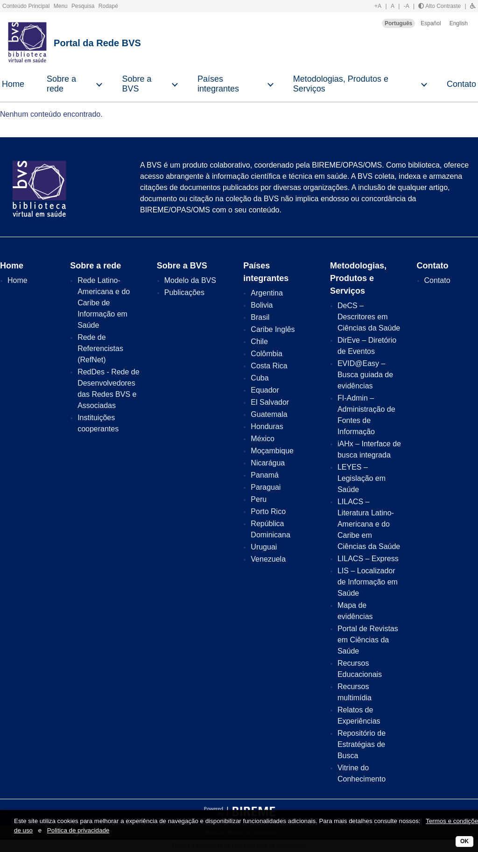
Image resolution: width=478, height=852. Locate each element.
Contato (437, 280)
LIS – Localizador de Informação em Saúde (367, 582)
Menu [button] (61, 6)
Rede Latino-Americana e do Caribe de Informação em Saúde (103, 302)
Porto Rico (268, 511)
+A (377, 6)
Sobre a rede (61, 83)
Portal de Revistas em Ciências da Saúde (367, 640)
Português (398, 23)
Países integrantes (218, 83)
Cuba (259, 378)
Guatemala (269, 414)
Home (13, 84)
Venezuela (268, 559)
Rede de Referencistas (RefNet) (100, 348)
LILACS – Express (368, 559)
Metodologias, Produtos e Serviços (340, 83)
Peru (259, 499)
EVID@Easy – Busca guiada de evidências (365, 374)
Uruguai (264, 547)
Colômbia (266, 354)
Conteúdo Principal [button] (26, 6)
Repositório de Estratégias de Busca (361, 744)
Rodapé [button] (108, 6)
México (262, 439)
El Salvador (270, 402)
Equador (265, 390)
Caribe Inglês (273, 329)
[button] (473, 6)
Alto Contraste (439, 6)
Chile (259, 341)
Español (431, 23)
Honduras (267, 426)
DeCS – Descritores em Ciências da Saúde (368, 317)
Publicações (184, 292)
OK (464, 841)
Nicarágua (268, 463)
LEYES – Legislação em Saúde (361, 478)
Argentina (267, 293)
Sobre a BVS (136, 83)
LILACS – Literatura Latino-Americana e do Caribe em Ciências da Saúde (368, 524)
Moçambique (272, 451)
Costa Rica (269, 366)
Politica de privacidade (78, 830)
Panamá (265, 475)
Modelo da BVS (190, 280)
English (459, 23)
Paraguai (266, 487)
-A (406, 6)
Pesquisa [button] (83, 6)
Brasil (260, 317)
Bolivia (262, 305)
